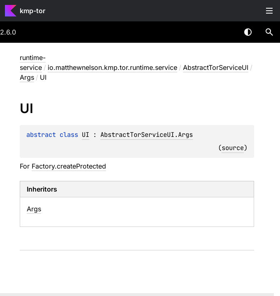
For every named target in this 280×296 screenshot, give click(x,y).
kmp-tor (32, 11)
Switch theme (248, 32)
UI (85, 134)
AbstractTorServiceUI (215, 67)
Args (27, 77)
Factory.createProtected (69, 166)
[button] (269, 32)
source (233, 147)
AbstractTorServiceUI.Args (146, 134)
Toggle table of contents (269, 10)
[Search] (269, 32)
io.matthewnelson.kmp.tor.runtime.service (112, 67)
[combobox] (226, 32)
